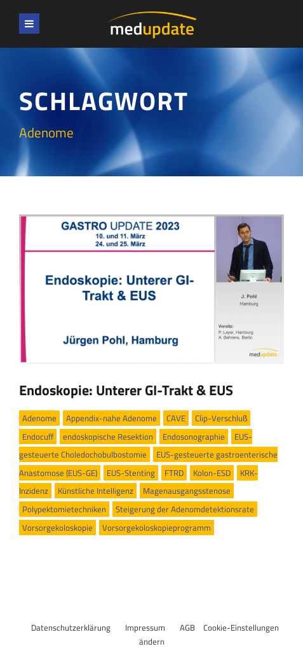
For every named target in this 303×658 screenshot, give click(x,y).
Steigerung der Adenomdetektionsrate (185, 509)
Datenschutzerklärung (71, 627)
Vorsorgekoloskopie (57, 527)
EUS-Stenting (131, 472)
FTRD (174, 472)
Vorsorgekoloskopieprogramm (156, 527)
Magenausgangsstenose (187, 490)
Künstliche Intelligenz (95, 490)
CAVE (175, 418)
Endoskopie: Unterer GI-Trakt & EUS (126, 390)
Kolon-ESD (212, 472)
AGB (187, 627)
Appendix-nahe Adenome (111, 418)
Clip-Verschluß (221, 418)
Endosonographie (194, 436)
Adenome (39, 418)
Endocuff (37, 436)
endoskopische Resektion (108, 436)
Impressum (145, 627)
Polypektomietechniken (64, 509)
